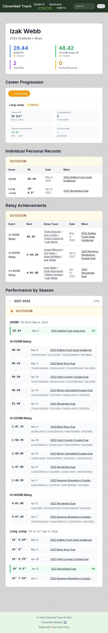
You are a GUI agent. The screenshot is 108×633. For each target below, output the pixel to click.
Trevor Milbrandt (74, 368)
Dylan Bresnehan (53, 271)
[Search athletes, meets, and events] (84, 6)
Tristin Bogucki (52, 231)
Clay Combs (50, 235)
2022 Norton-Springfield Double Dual (71, 390)
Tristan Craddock (53, 238)
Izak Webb (51, 241)
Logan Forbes (75, 521)
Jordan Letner (38, 431)
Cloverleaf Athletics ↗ (54, 622)
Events (39, 4)
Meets (61, 7)
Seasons (55, 4)
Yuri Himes (50, 253)
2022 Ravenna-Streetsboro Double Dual (90, 255)
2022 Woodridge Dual (75, 190)
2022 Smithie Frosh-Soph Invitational (89, 237)
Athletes (45, 7)
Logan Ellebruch (53, 249)
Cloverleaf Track (17, 6)
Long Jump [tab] (19, 93)
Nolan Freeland (54, 274)
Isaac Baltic (50, 267)
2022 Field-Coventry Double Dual (69, 376)
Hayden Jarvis (57, 368)
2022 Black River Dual (62, 363)
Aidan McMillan (52, 256)
